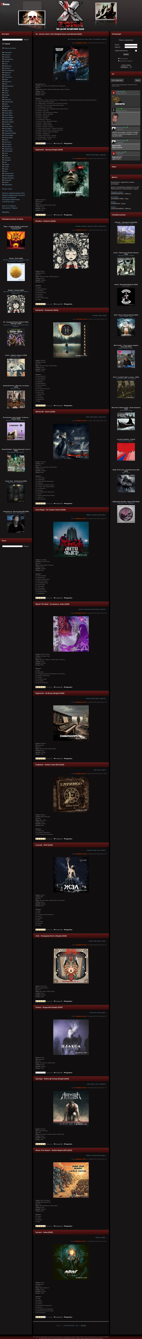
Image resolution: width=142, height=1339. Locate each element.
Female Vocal (102, 226)
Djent (69, 39)
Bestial (113, 202)
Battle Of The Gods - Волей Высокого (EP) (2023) (126, 470)
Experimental (80, 39)
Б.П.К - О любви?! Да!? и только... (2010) (126, 377)
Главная (7, 44)
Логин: (117, 45)
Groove (99, 850)
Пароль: (118, 47)
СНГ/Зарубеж (96, 39)
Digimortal (102, 154)
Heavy (99, 770)
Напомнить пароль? (126, 61)
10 (73, 1325)
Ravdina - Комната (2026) (16, 290)
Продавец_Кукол (81, 42)
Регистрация (124, 58)
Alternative (78, 226)
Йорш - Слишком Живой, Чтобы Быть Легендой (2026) (16, 227)
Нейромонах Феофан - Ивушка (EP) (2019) (126, 501)
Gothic (87, 417)
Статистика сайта (8, 201)
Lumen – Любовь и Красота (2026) (16, 355)
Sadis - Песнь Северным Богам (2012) (126, 315)
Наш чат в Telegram (9, 206)
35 (77, 1325)
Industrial (88, 154)
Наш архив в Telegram (10, 208)
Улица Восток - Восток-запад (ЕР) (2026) (16, 511)
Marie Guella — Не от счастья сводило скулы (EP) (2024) (126, 346)
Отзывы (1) (57, 598)
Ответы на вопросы (9, 197)
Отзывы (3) (57, 503)
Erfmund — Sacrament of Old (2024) (126, 222)
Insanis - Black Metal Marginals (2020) (126, 284)
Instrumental (87, 609)
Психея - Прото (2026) (16, 258)
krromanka (114, 197)
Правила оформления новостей (13, 195)
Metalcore (84, 226)
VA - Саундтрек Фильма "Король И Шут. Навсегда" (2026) (16, 322)
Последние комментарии (11, 199)
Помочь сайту (7, 189)
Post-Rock (102, 609)
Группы (5, 212)
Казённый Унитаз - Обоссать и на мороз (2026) (16, 386)
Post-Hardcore (93, 1012)
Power (103, 941)
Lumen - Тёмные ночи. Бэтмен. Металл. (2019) (126, 253)
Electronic (74, 39)
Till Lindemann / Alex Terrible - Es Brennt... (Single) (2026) (16, 418)
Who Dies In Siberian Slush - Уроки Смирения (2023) (126, 408)
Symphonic (102, 1084)
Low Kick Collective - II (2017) (126, 439)
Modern (91, 39)
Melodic (91, 941)
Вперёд (83, 1325)
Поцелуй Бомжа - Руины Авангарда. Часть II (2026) (16, 450)
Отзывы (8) (57, 304)
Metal (86, 39)
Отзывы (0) (57, 143)
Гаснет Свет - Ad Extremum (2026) (16, 481)
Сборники (103, 39)
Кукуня (113, 207)
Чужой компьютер (121, 51)
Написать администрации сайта (13, 193)
